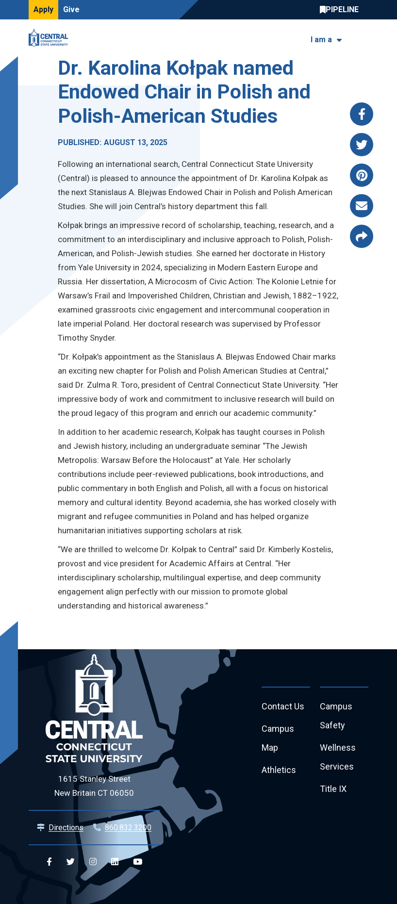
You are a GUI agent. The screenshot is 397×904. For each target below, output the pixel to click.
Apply (43, 9)
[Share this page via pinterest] (361, 175)
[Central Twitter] (70, 862)
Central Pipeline (341, 9)
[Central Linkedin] (114, 862)
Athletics (279, 770)
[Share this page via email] (361, 205)
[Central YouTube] (137, 862)
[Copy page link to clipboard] (361, 236)
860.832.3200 (128, 827)
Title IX (333, 789)
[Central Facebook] (49, 862)
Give (71, 9)
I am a (321, 39)
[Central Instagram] (93, 862)
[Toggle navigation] (362, 38)
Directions (66, 827)
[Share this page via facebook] (361, 114)
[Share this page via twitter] (361, 144)
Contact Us (283, 707)
